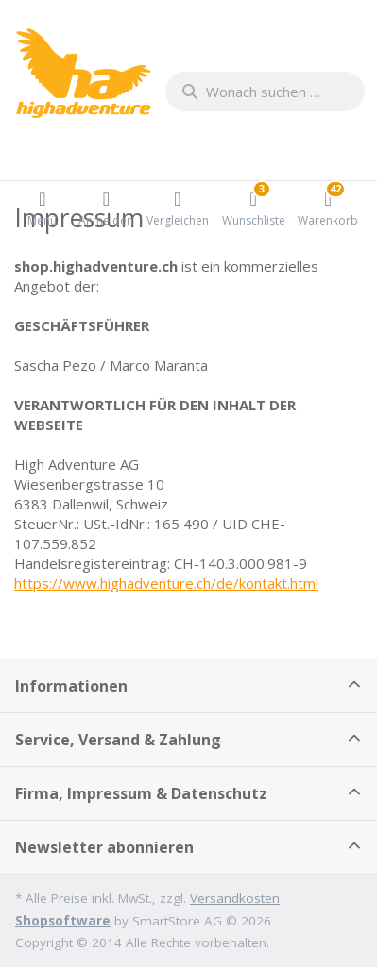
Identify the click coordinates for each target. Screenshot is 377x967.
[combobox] (265, 91)
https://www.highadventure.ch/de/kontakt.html (166, 583)
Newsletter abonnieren (104, 847)
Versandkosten (235, 898)
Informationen (71, 685)
